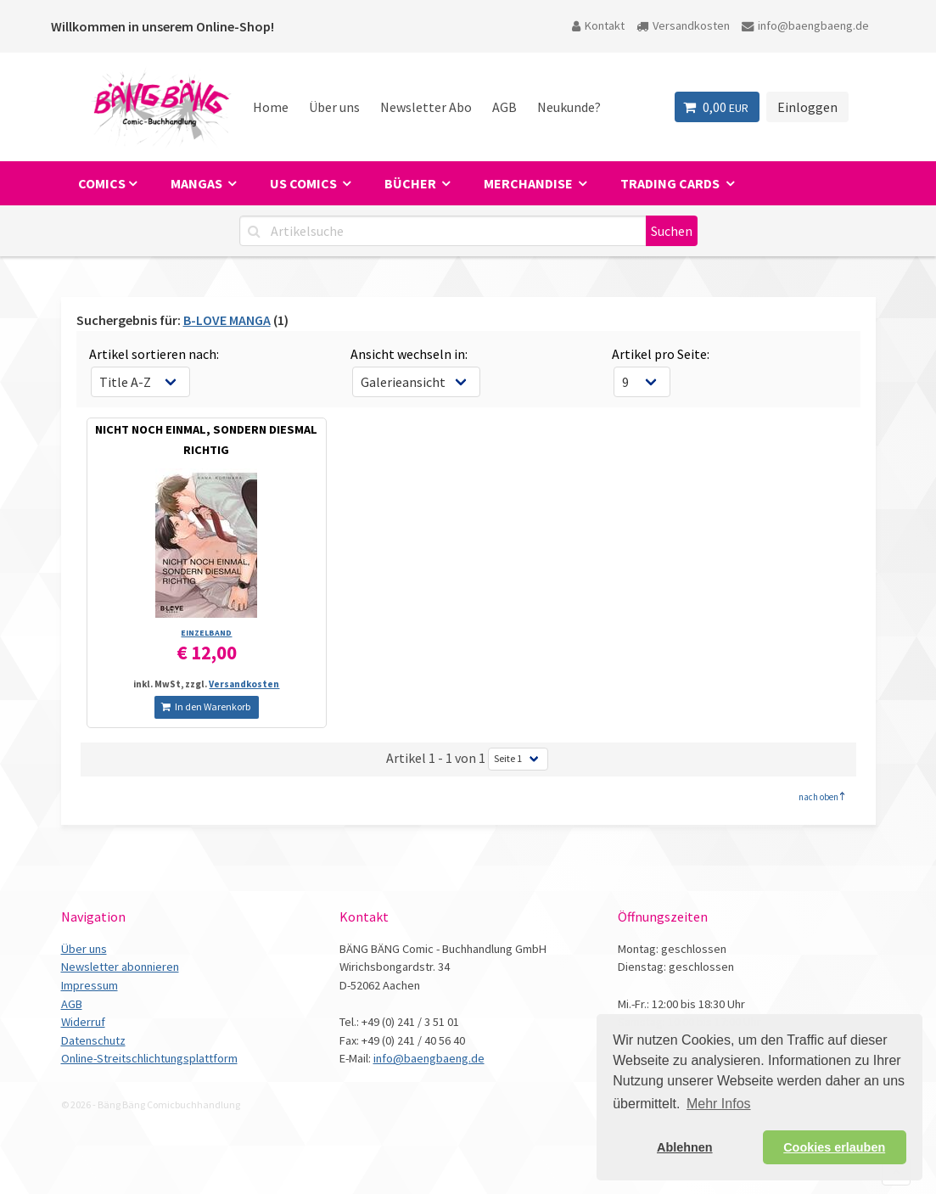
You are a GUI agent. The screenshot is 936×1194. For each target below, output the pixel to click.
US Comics (304, 183)
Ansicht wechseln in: (409, 353)
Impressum (89, 985)
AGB (504, 106)
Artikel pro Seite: (660, 353)
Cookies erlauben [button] (834, 1147)
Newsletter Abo (426, 106)
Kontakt (598, 25)
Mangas (198, 183)
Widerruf (83, 1021)
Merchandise (529, 183)
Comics (102, 183)
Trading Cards (671, 183)
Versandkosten (683, 25)
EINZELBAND (206, 632)
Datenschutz (93, 1040)
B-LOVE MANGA (227, 319)
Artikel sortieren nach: (154, 353)
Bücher (411, 183)
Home (271, 106)
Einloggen (807, 106)
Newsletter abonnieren (120, 966)
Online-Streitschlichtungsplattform (149, 1058)
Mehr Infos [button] (719, 1103)
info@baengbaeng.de (805, 25)
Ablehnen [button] (685, 1147)
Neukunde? (569, 106)
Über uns (334, 106)
